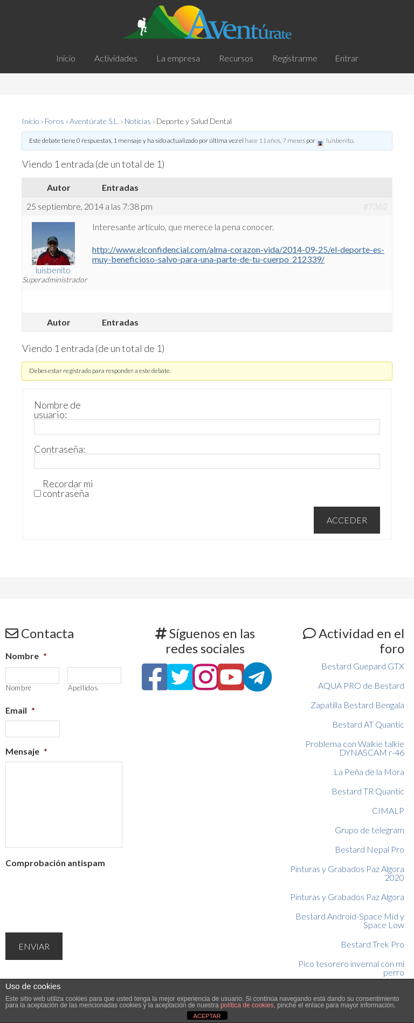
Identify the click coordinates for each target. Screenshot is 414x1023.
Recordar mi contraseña (68, 488)
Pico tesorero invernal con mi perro (351, 967)
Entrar (346, 58)
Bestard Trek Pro (372, 944)
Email (20, 710)
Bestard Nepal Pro (369, 849)
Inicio (30, 121)
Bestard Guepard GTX (362, 666)
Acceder (347, 520)
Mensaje (26, 751)
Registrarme (295, 58)
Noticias (138, 121)
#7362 (375, 206)
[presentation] (87, 894)
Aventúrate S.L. (94, 121)
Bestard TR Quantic (368, 791)
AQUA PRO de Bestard (361, 685)
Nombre (26, 656)
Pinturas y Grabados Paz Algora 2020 (347, 872)
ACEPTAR (206, 1016)
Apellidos (83, 688)
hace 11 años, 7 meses (275, 140)
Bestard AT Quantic (368, 724)
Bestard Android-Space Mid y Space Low (349, 920)
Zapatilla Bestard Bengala (357, 705)
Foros (54, 121)
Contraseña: (59, 449)
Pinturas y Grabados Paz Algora (347, 896)
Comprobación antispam (55, 863)
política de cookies (247, 1005)
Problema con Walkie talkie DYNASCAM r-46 (354, 747)
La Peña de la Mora (369, 771)
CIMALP (388, 810)
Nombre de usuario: (57, 409)
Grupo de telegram (369, 830)
